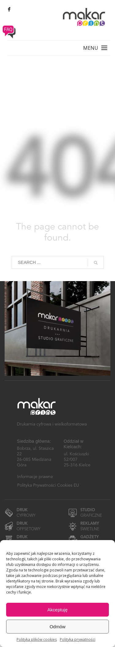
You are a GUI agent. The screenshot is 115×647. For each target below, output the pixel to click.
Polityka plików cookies (37, 639)
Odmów (58, 626)
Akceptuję (58, 609)
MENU (90, 48)
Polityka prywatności (77, 639)
